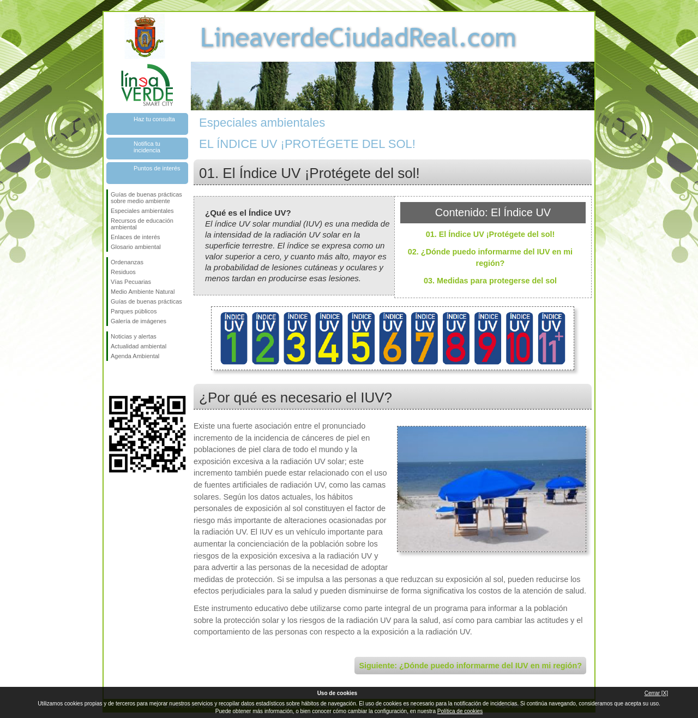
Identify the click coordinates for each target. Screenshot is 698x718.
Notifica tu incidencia (147, 146)
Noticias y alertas (134, 336)
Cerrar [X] (656, 693)
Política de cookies (460, 711)
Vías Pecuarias (131, 281)
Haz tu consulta (154, 119)
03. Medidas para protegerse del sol (490, 280)
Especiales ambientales (142, 210)
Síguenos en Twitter (130, 378)
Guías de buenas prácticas (146, 301)
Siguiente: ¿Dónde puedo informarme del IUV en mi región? (470, 665)
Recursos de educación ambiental (142, 223)
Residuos (123, 272)
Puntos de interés (157, 168)
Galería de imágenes (138, 321)
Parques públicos (134, 311)
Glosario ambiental (136, 247)
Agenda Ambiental (135, 356)
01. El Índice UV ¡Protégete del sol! (490, 234)
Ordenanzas (127, 262)
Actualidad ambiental (138, 346)
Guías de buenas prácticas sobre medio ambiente (146, 197)
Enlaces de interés (135, 237)
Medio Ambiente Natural (142, 291)
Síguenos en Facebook (112, 378)
